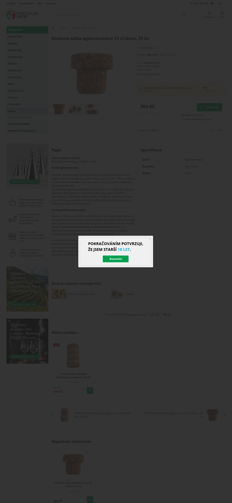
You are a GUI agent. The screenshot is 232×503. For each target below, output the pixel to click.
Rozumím (116, 259)
